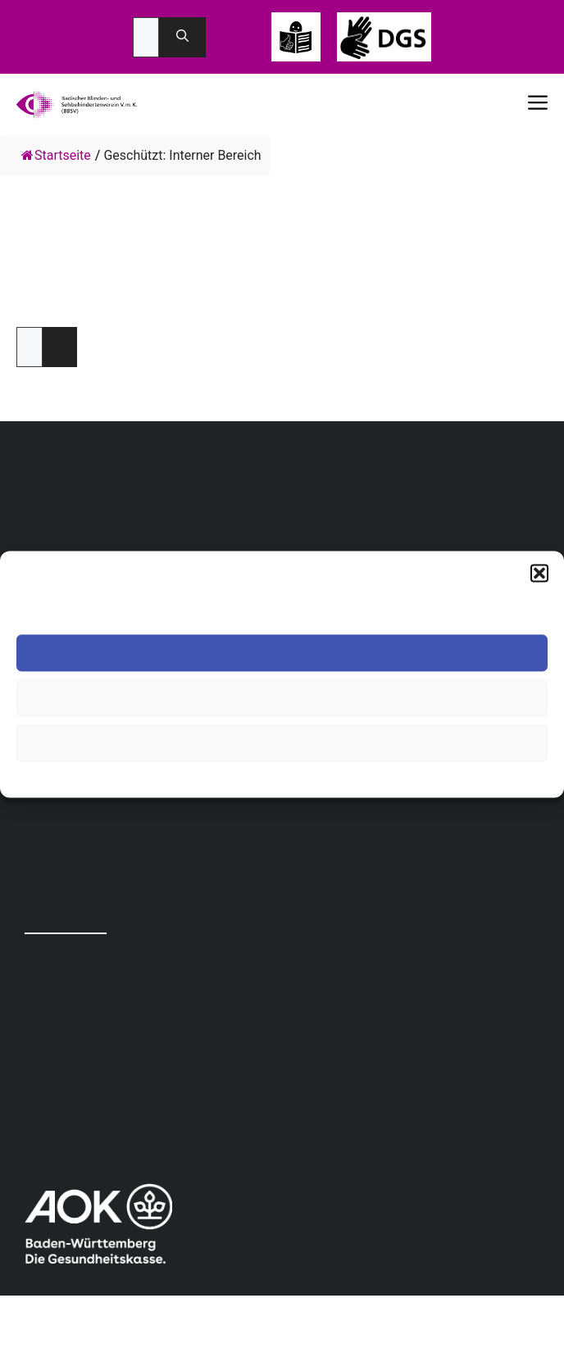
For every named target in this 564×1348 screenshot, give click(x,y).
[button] (539, 573)
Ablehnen (282, 697)
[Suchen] (182, 37)
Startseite (56, 155)
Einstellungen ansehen (282, 742)
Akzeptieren (282, 652)
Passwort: (29, 347)
